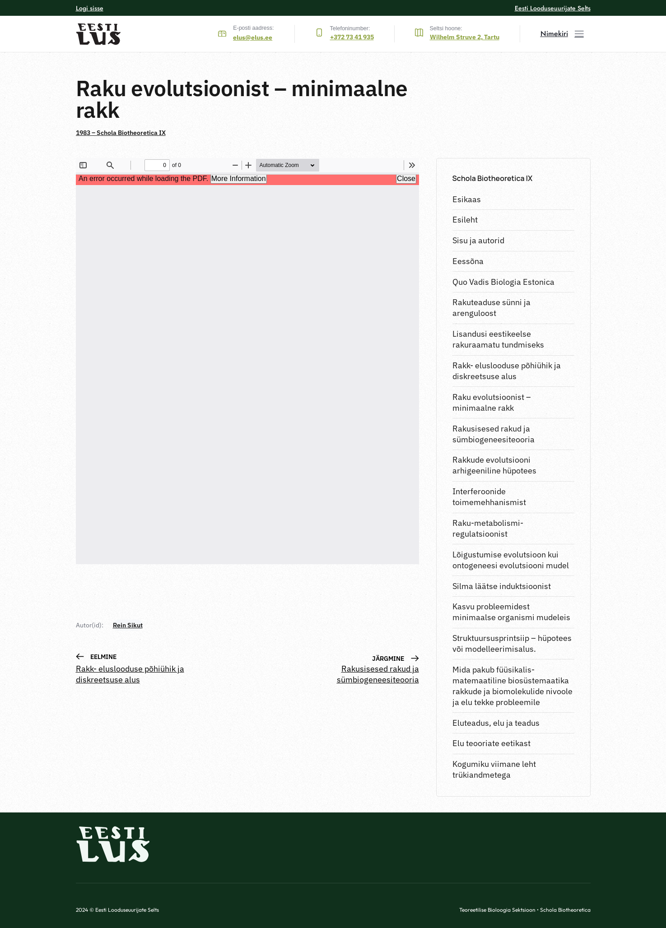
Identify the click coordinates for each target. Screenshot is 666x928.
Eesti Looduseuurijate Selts (553, 8)
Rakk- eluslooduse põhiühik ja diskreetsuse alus (506, 370)
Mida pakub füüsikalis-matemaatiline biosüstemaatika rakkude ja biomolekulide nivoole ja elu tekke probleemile (512, 685)
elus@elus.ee (252, 37)
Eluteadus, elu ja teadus (496, 723)
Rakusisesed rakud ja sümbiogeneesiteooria (493, 434)
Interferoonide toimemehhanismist (489, 496)
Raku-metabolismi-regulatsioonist (487, 528)
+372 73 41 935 (352, 37)
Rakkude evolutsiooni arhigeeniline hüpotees (494, 465)
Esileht (465, 219)
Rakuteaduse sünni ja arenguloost (491, 307)
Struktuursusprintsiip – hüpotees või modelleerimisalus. (512, 643)
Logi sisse (89, 8)
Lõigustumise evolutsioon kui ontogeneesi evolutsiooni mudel (510, 560)
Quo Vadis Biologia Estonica (503, 282)
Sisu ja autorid (478, 240)
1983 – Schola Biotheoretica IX (121, 133)
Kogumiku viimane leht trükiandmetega (494, 769)
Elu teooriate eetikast (491, 743)
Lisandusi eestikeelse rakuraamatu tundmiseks (498, 339)
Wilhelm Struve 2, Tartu (464, 37)
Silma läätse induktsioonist (501, 586)
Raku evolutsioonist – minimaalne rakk (491, 402)
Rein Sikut (128, 625)
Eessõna (468, 261)
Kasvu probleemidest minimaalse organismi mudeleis (511, 611)
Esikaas (466, 199)
